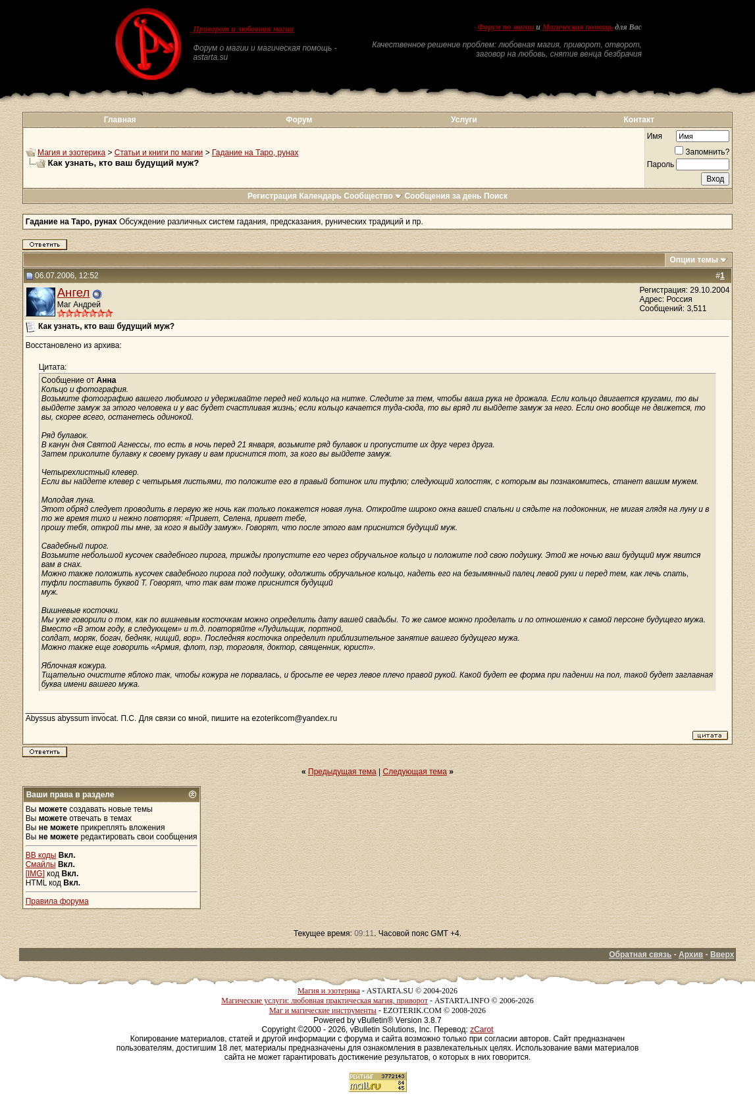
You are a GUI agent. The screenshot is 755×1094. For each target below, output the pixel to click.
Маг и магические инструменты (323, 1010)
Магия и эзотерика (71, 152)
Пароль (661, 164)
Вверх (722, 954)
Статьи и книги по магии (159, 152)
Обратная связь (640, 954)
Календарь (320, 196)
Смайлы (41, 864)
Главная (120, 119)
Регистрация (272, 196)
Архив (691, 954)
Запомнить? (702, 152)
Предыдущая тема (342, 771)
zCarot (481, 1029)
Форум (299, 119)
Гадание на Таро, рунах (255, 152)
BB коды (41, 855)
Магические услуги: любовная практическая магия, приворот (324, 1000)
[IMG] (35, 873)
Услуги (464, 119)
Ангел (73, 292)
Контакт (639, 119)
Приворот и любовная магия (244, 29)
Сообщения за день (442, 196)
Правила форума (57, 901)
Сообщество (373, 196)
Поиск (496, 196)
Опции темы (693, 259)
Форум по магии (505, 27)
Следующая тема (415, 771)
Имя (654, 136)
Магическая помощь (577, 27)
